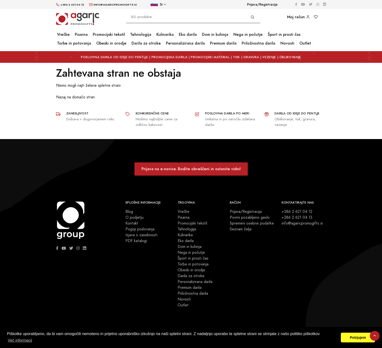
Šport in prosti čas (284, 34)
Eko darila (188, 34)
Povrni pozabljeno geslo (250, 217)
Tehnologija (140, 34)
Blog (129, 211)
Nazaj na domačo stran (75, 97)
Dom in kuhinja (215, 34)
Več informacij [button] (20, 340)
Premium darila (223, 43)
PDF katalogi (136, 241)
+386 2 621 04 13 (297, 217)
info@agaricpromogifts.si (302, 223)
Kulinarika (165, 34)
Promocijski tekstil (109, 34)
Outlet (305, 43)
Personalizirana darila (185, 43)
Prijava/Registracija (262, 4)
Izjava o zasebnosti (141, 235)
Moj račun (298, 17)
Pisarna (81, 34)
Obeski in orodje (111, 43)
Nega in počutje (248, 34)
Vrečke (63, 34)
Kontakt (131, 223)
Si (156, 4)
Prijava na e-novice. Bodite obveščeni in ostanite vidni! (191, 169)
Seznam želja (240, 229)
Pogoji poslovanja (139, 229)
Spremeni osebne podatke (252, 223)
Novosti (287, 43)
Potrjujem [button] (358, 337)
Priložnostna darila (258, 43)
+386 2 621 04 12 (297, 211)
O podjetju (134, 217)
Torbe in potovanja (74, 43)
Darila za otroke (146, 43)
